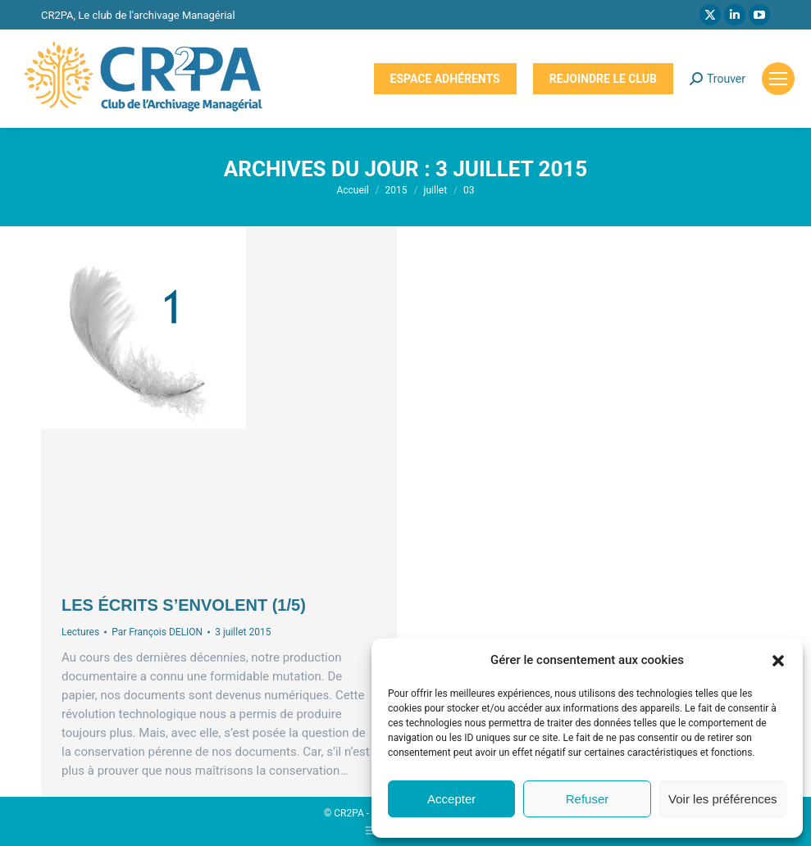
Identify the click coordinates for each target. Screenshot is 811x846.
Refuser (587, 799)
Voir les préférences (722, 799)
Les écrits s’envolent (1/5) (184, 605)
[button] (778, 661)
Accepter (451, 799)
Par (157, 632)
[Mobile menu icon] (778, 78)
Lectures (80, 632)
